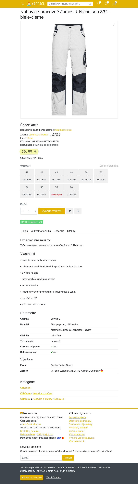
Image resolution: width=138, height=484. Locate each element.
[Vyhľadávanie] (67, 4)
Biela (29, 138)
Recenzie (59, 231)
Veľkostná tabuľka (109, 166)
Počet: (24, 204)
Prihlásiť (68, 458)
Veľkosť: (25, 166)
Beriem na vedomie (32, 477)
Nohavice (59, 399)
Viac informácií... (77, 441)
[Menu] (22, 3)
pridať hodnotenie (62, 130)
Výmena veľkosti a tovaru (81, 438)
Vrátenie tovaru (76, 431)
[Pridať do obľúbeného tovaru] (69, 211)
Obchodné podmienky (80, 421)
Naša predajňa (27, 434)
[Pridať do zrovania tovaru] (78, 211)
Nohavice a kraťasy (42, 393)
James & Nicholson (38, 134)
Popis (24, 231)
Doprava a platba (77, 417)
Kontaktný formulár (29, 431)
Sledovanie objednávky (80, 424)
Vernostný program (78, 427)
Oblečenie (25, 388)
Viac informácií (53, 477)
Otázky (71, 231)
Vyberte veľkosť (52, 211)
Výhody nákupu (77, 434)
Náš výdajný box (45, 434)
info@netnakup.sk (32, 424)
